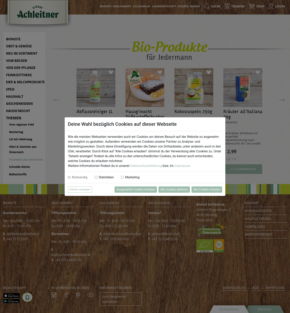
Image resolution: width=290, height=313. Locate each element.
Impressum (182, 166)
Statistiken (106, 177)
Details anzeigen (80, 189)
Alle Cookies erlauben (206, 189)
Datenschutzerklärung (146, 166)
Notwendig (79, 177)
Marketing (132, 177)
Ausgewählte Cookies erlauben (135, 189)
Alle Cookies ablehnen (174, 189)
